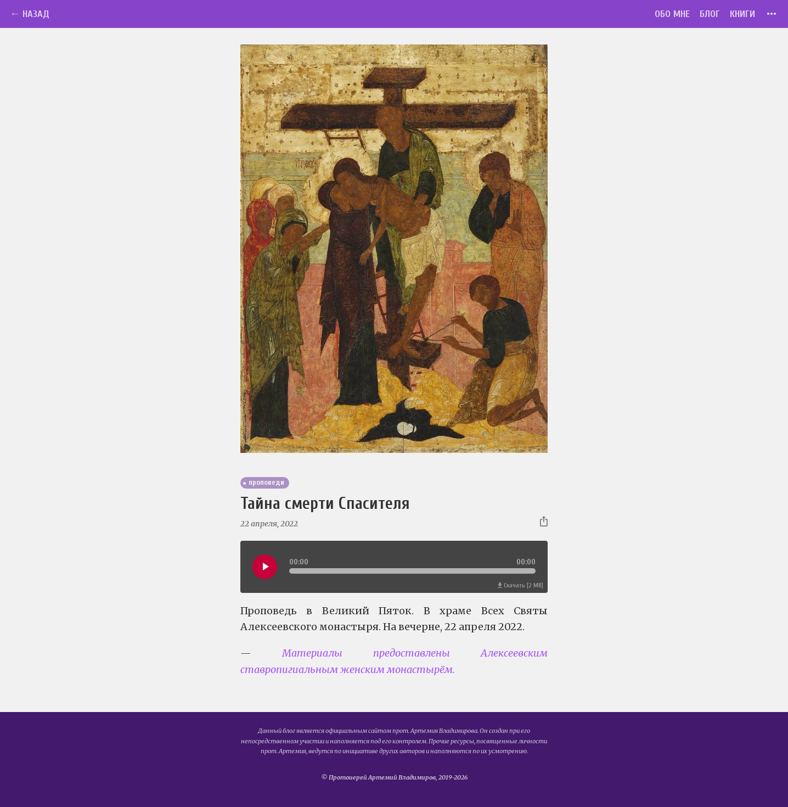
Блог (710, 14)
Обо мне (672, 14)
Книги (742, 14)
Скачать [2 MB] (520, 585)
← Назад (29, 14)
